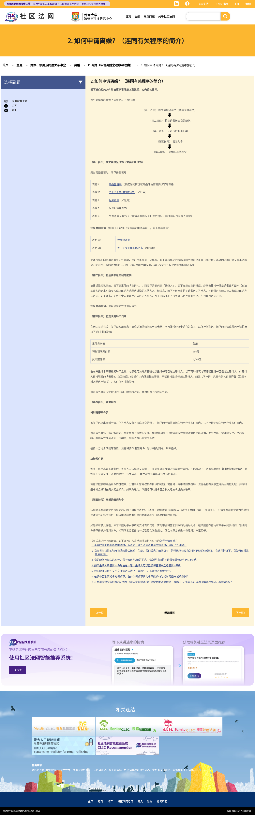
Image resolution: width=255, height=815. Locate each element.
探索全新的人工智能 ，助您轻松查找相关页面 (56, 3)
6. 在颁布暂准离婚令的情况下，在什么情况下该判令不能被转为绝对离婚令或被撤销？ (140, 577)
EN (237, 4)
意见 (140, 802)
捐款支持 (203, 4)
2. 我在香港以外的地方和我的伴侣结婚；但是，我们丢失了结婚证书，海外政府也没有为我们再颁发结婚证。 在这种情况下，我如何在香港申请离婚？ (170, 552)
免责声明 (162, 802)
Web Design (232, 811)
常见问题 (149, 17)
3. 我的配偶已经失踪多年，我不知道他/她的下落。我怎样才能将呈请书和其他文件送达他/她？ (145, 560)
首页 (128, 17)
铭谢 (149, 802)
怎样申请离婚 (167, 541)
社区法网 (38, 15)
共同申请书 (123, 240)
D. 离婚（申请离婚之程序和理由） (110, 66)
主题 (137, 17)
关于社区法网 (166, 17)
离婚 (77, 66)
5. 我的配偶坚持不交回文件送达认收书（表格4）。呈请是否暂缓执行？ (132, 571)
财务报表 (114, 200)
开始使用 (17, 670)
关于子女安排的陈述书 (122, 193)
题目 (100, 802)
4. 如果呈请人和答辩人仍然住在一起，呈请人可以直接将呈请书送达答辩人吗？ (136, 566)
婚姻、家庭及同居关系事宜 (48, 66)
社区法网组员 (125, 802)
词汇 (110, 802)
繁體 (248, 4)
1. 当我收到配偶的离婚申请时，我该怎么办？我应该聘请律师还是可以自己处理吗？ (139, 545)
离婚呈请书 (115, 184)
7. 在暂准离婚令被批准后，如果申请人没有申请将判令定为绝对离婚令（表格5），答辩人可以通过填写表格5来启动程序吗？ (162, 582)
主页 (90, 802)
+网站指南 (222, 4)
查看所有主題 (19, 101)
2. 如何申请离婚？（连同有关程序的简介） (169, 66)
